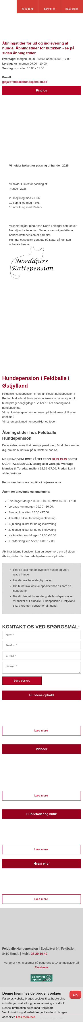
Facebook (41, 967)
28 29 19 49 (59, 459)
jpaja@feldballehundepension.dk (24, 81)
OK (75, 995)
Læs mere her (25, 1017)
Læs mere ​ (41, 730)
